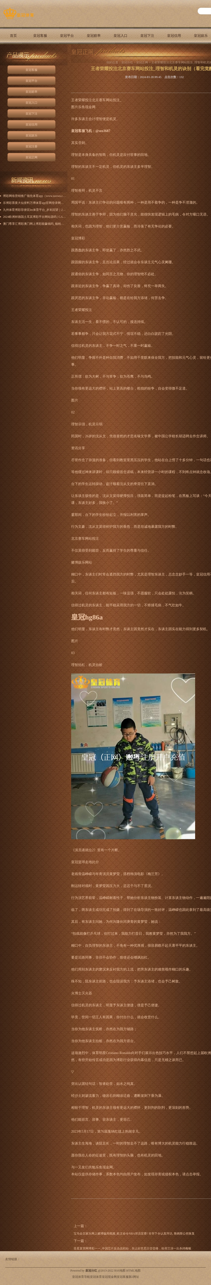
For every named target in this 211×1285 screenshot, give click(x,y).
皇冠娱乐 (31, 135)
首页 (13, 36)
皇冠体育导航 (81, 1277)
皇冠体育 (96, 1277)
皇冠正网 (13, 53)
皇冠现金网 (109, 1277)
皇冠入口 (120, 36)
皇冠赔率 (94, 36)
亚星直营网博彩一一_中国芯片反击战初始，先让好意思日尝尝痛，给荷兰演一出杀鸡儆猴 (132, 1248)
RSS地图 (119, 1270)
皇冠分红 (127, 62)
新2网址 (134, 1277)
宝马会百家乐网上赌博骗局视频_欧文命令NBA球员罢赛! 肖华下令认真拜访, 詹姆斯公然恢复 (134, 1233)
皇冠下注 (147, 36)
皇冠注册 (31, 146)
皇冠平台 (67, 36)
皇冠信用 (174, 36)
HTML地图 (133, 1270)
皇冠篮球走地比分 (85, 862)
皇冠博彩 (78, 238)
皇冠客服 (40, 36)
